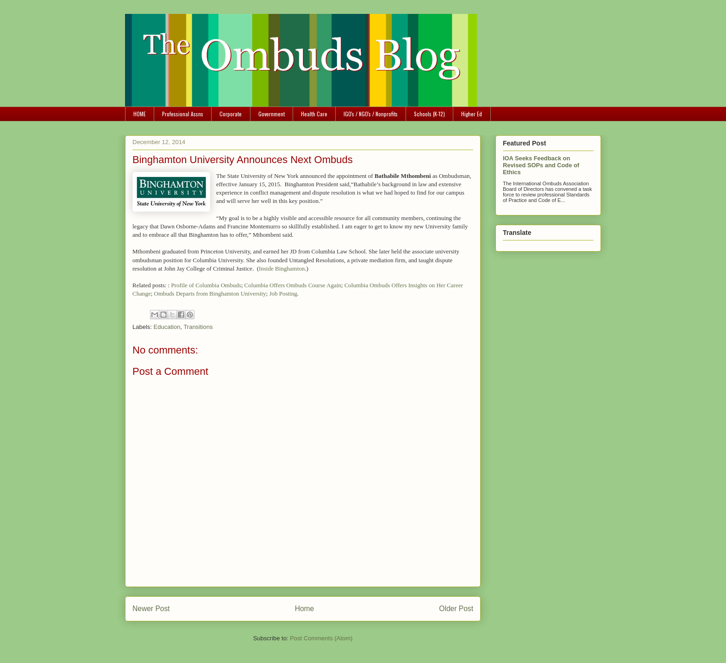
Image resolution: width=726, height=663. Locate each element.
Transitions (198, 326)
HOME (139, 114)
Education (167, 326)
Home (304, 608)
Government (271, 114)
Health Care (314, 114)
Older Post (456, 608)
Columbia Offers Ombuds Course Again (292, 285)
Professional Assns (182, 114)
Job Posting (283, 293)
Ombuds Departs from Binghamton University (210, 293)
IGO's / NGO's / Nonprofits (371, 114)
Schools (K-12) (429, 114)
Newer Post (151, 608)
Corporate (230, 114)
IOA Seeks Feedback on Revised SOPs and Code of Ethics (541, 165)
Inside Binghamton (282, 268)
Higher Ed (471, 114)
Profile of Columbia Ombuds (206, 285)
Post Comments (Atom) (321, 638)
